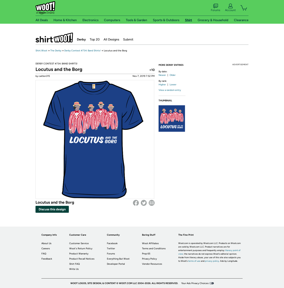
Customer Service (79, 243)
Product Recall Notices (81, 258)
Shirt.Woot (54, 37)
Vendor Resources (152, 264)
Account (230, 8)
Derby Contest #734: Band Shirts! (82, 50)
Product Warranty (78, 253)
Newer (162, 75)
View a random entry (170, 90)
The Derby (55, 50)
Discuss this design (52, 209)
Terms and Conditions (154, 248)
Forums (215, 8)
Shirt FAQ (74, 264)
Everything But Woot (118, 258)
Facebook (136, 203)
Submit (128, 39)
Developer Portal (116, 264)
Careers (45, 248)
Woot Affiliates (150, 243)
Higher (162, 84)
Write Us (74, 269)
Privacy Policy (149, 258)
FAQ (43, 253)
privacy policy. (212, 261)
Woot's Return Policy (80, 248)
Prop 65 (146, 253)
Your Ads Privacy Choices (195, 283)
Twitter (144, 203)
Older (173, 75)
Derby (81, 39)
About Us (46, 243)
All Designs (111, 39)
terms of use (194, 261)
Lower (173, 84)
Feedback (46, 258)
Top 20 (95, 39)
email (152, 203)
